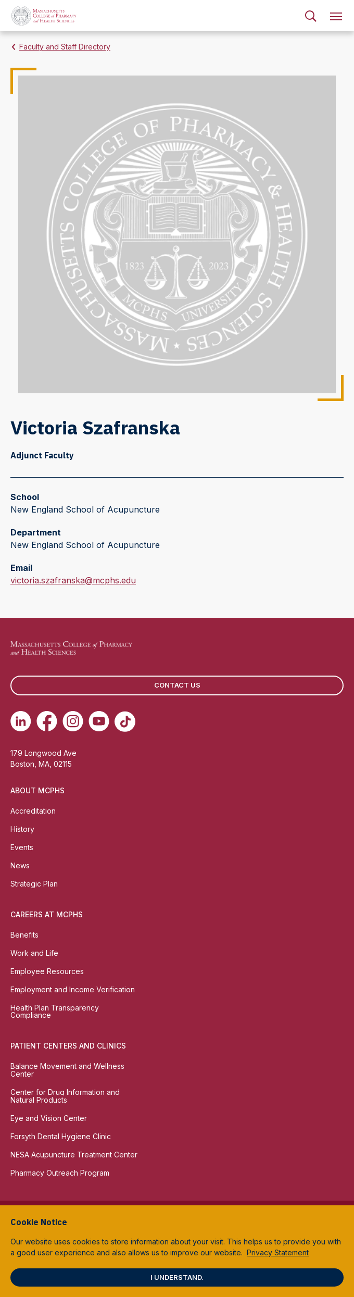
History (22, 829)
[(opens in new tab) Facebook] (46, 721)
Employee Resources (47, 971)
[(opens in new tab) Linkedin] (20, 721)
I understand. (177, 1277)
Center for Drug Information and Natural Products (65, 1096)
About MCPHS (37, 790)
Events (21, 847)
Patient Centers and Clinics (68, 1045)
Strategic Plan (34, 883)
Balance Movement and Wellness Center (67, 1070)
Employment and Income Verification (72, 989)
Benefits (24, 934)
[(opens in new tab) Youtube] (98, 721)
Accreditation (33, 810)
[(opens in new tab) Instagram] (72, 721)
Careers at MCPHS (46, 914)
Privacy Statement (278, 1252)
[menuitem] (310, 15)
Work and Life (34, 953)
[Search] (310, 15)
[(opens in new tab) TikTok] (125, 721)
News (20, 865)
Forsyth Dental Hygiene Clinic (60, 1136)
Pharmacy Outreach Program (59, 1172)
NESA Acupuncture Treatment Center (73, 1154)
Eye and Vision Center (48, 1118)
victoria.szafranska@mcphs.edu (73, 580)
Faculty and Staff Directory (64, 46)
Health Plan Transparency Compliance (54, 1011)
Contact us (177, 685)
